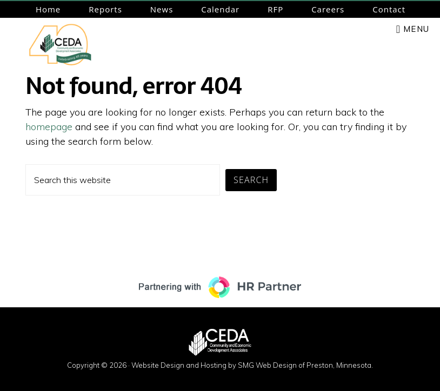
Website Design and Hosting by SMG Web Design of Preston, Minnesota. (252, 365)
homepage (48, 126)
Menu (416, 29)
